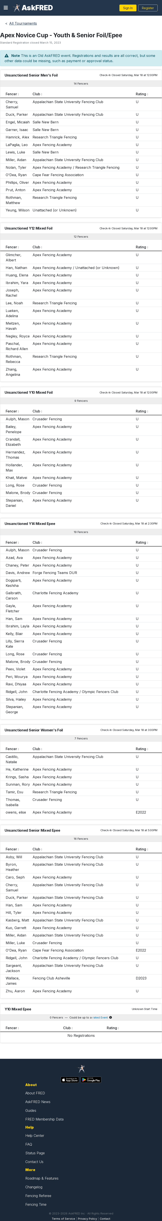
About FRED (35, 1093)
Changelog (33, 1187)
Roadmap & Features (42, 1178)
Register (148, 8)
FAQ (28, 1144)
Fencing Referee (38, 1196)
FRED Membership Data (44, 1119)
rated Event (100, 1017)
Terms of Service (63, 1218)
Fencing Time (36, 1204)
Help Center (34, 1135)
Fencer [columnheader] (11, 94)
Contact (105, 1218)
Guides (30, 1110)
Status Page (35, 1153)
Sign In (128, 8)
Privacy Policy (87, 1218)
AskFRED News (37, 1102)
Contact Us (34, 1162)
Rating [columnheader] (141, 94)
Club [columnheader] (36, 94)
